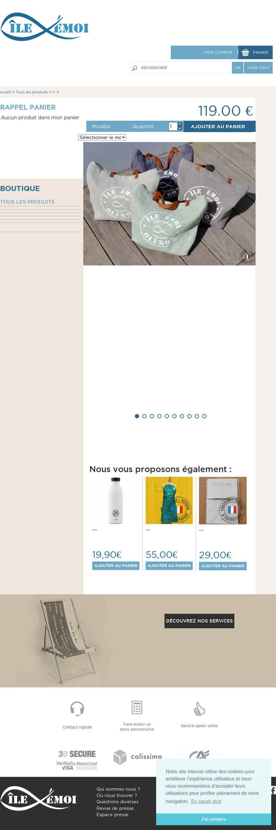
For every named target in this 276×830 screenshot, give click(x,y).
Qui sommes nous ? (118, 789)
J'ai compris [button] (213, 819)
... (94, 528)
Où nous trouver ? (116, 795)
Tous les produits (32, 92)
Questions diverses (117, 801)
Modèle (101, 126)
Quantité (143, 126)
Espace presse (112, 814)
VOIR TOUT (258, 67)
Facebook (272, 790)
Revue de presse (115, 808)
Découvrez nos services (199, 620)
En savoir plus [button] (206, 801)
